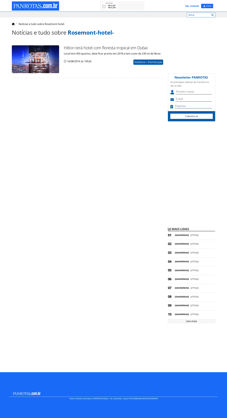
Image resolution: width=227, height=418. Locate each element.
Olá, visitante (192, 6)
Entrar (207, 6)
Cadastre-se (191, 116)
